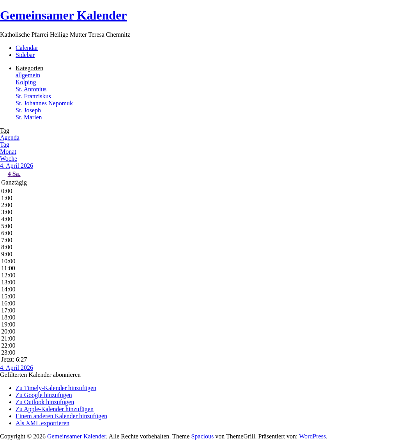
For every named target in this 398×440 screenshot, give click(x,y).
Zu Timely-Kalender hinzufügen (56, 388)
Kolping (26, 82)
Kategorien (29, 68)
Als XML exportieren (42, 423)
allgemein (28, 75)
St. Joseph (28, 110)
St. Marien (29, 117)
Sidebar (25, 54)
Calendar (27, 47)
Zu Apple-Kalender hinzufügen (55, 409)
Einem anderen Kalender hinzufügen (61, 416)
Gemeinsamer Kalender (63, 15)
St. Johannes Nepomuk (44, 103)
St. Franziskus (33, 96)
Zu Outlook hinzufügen (45, 402)
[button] (40, 374)
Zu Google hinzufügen (44, 395)
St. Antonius (31, 89)
